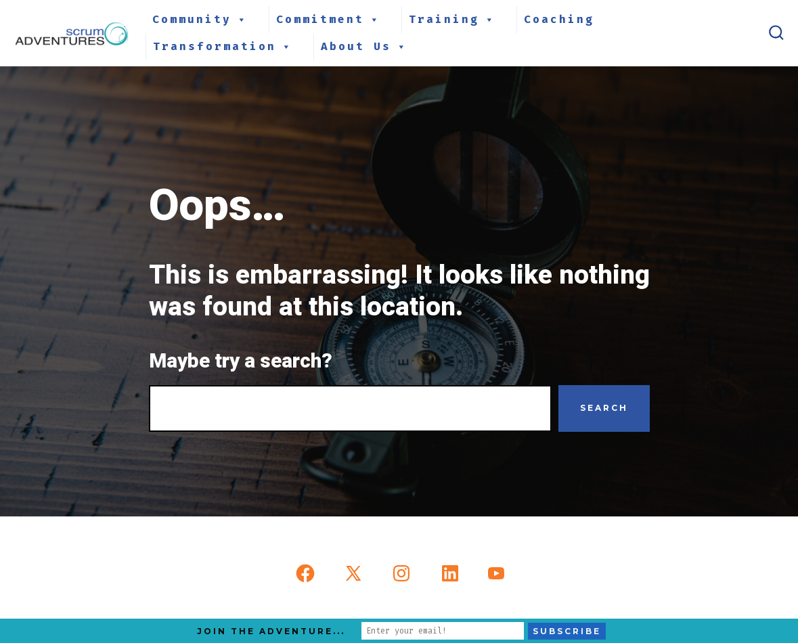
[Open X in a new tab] (353, 573)
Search (604, 408)
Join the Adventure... (271, 631)
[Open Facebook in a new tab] (305, 573)
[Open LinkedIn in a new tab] (450, 573)
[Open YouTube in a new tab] (496, 573)
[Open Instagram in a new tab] (401, 573)
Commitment (328, 19)
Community (200, 19)
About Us (364, 46)
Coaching (559, 19)
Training (452, 19)
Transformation (223, 46)
